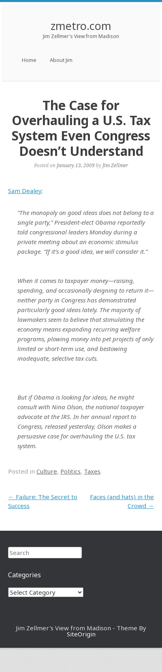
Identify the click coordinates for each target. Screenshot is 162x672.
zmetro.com (81, 25)
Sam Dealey (25, 191)
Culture (46, 471)
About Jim (61, 60)
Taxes (92, 471)
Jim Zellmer (115, 165)
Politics (70, 471)
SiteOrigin (81, 634)
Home (29, 60)
